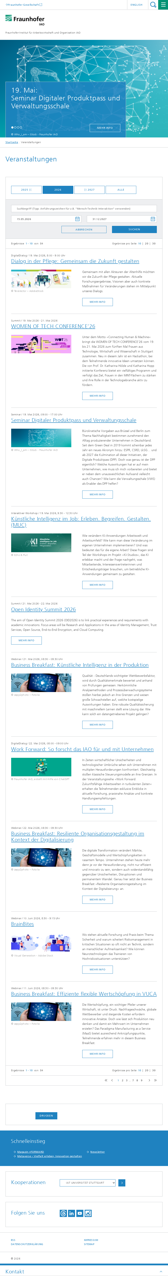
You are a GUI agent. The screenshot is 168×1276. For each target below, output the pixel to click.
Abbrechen (83, 229)
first (105, 1080)
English (137, 4)
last (154, 1080)
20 (146, 243)
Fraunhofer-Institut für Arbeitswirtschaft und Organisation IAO (43, 32)
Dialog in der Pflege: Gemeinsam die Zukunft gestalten (75, 261)
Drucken (46, 1115)
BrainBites (22, 924)
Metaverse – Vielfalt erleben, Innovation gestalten (49, 1156)
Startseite (11, 142)
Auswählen (121, 1182)
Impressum (91, 1240)
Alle (120, 189)
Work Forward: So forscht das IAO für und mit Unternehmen (82, 749)
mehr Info (105, 127)
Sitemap (89, 1244)
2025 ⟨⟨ (26, 189)
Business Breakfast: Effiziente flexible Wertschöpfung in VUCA (84, 994)
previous (111, 1080)
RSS (13, 1240)
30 (154, 243)
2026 (57, 189)
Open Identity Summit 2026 (43, 609)
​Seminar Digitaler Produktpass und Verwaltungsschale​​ (73, 420)
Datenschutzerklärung (27, 1244)
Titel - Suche (153, 4)
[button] (12, 127)
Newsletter (97, 1151)
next (148, 1080)
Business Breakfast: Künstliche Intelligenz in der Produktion (80, 665)
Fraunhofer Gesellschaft (23, 4)
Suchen (134, 229)
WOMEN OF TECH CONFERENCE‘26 (53, 326)
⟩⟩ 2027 (89, 189)
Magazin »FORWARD (30, 1151)
